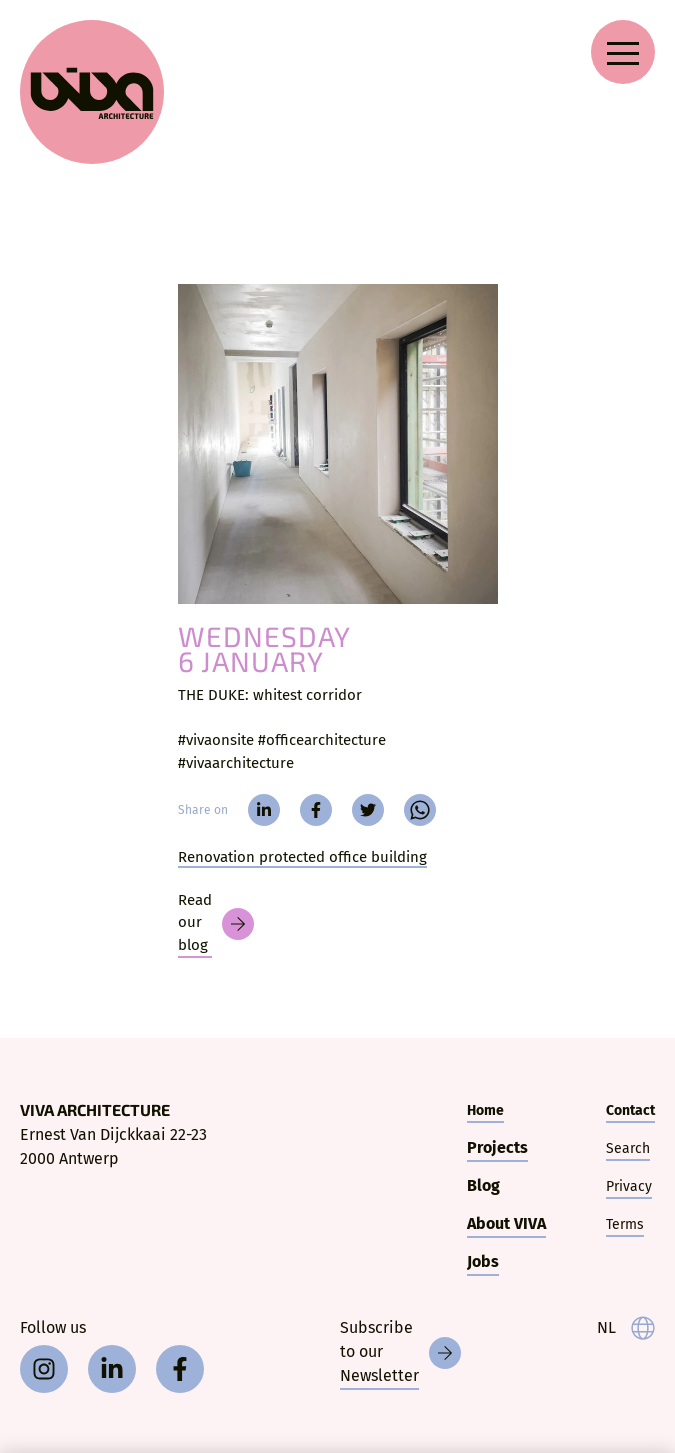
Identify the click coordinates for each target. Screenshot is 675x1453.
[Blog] (216, 924)
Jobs (483, 1261)
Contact (630, 1110)
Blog (483, 1185)
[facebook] (316, 810)
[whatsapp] (420, 810)
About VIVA (506, 1223)
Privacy (629, 1186)
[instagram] (44, 1369)
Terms (625, 1224)
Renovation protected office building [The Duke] (302, 857)
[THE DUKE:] (338, 444)
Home (485, 1110)
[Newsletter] (400, 1353)
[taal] (626, 1328)
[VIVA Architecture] (92, 92)
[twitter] (368, 810)
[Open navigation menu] (623, 52)
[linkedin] (264, 810)
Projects (497, 1147)
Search (628, 1148)
